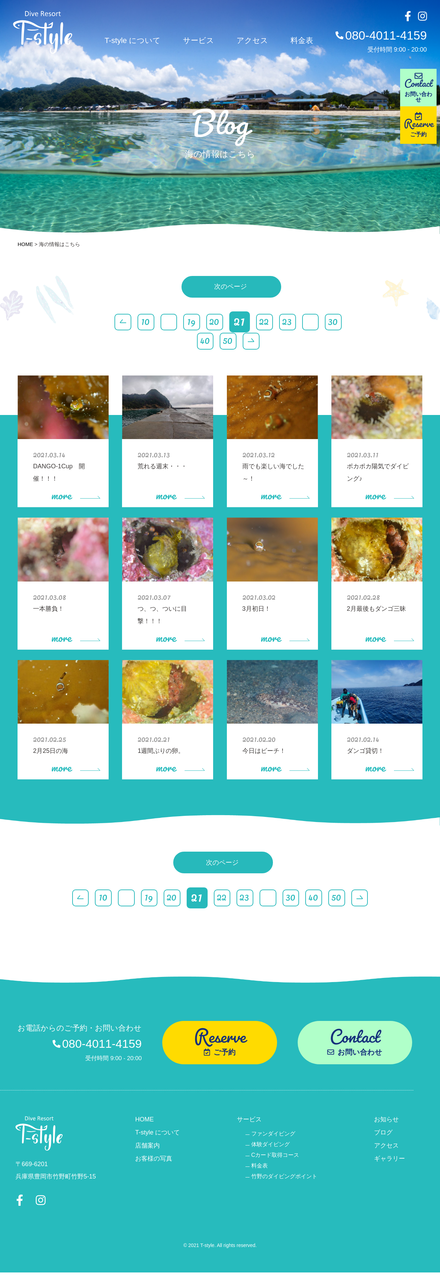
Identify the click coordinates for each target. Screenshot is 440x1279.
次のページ (230, 292)
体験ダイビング (270, 1147)
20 (212, 322)
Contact (419, 87)
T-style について (130, 42)
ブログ (383, 1134)
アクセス (250, 42)
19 (188, 322)
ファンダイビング (273, 1136)
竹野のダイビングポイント (284, 1179)
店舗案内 (147, 1147)
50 (227, 342)
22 (265, 322)
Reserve (419, 128)
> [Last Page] (251, 342)
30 (337, 322)
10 (140, 322)
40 (203, 342)
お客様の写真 (153, 1161)
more (75, 493)
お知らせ (386, 1121)
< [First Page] (116, 322)
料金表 (299, 42)
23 (289, 322)
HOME (25, 244)
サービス (196, 42)
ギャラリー (389, 1161)
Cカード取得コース (275, 1157)
